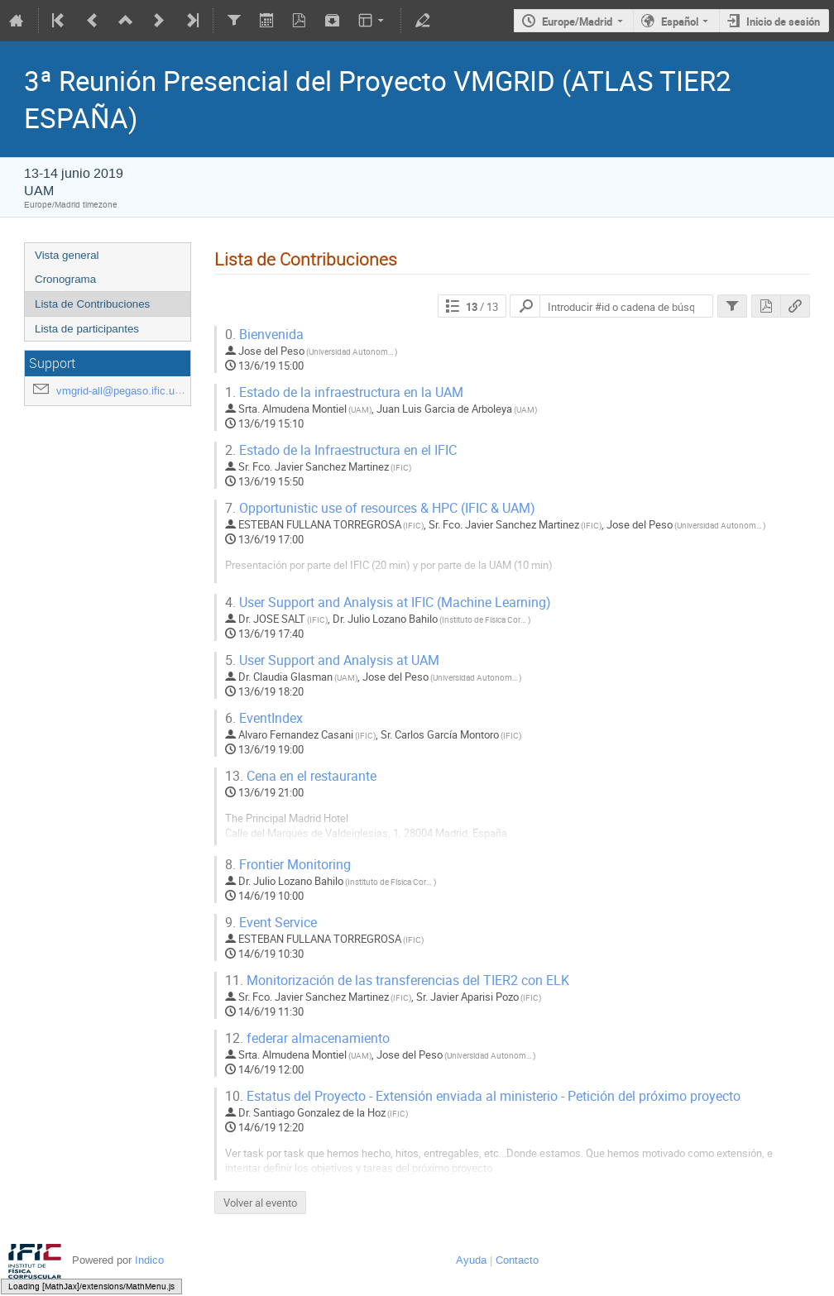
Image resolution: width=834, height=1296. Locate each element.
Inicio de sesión (783, 21)
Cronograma (65, 279)
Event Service (271, 922)
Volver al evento (260, 1202)
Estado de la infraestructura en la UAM (344, 392)
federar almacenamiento (307, 1038)
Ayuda (471, 1260)
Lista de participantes (87, 329)
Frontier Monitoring (288, 864)
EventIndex (264, 718)
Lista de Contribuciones (92, 304)
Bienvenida (264, 334)
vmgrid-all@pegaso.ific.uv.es (125, 391)
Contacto (517, 1260)
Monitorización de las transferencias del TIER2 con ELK (397, 980)
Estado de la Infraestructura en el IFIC (341, 450)
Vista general (67, 255)
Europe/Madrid (577, 21)
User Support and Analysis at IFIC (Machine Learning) (388, 602)
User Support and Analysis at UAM (332, 660)
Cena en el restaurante (300, 776)
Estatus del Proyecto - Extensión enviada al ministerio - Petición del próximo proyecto (483, 1096)
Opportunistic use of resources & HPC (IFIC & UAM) (380, 508)
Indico (149, 1260)
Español (679, 21)
